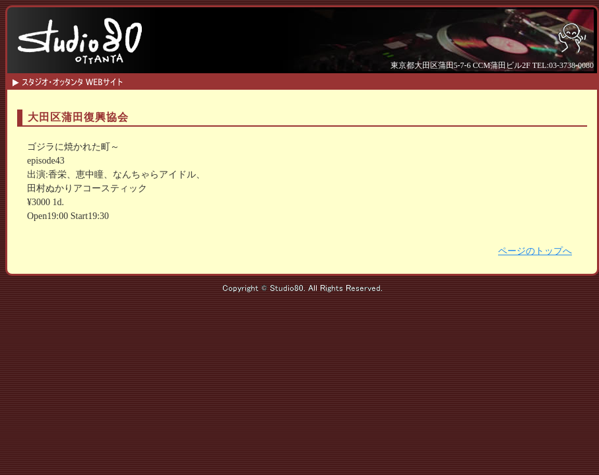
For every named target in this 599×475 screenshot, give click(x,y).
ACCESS (439, 80)
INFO (290, 80)
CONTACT (389, 80)
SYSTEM (340, 80)
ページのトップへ (535, 251)
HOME (191, 80)
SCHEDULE (241, 80)
